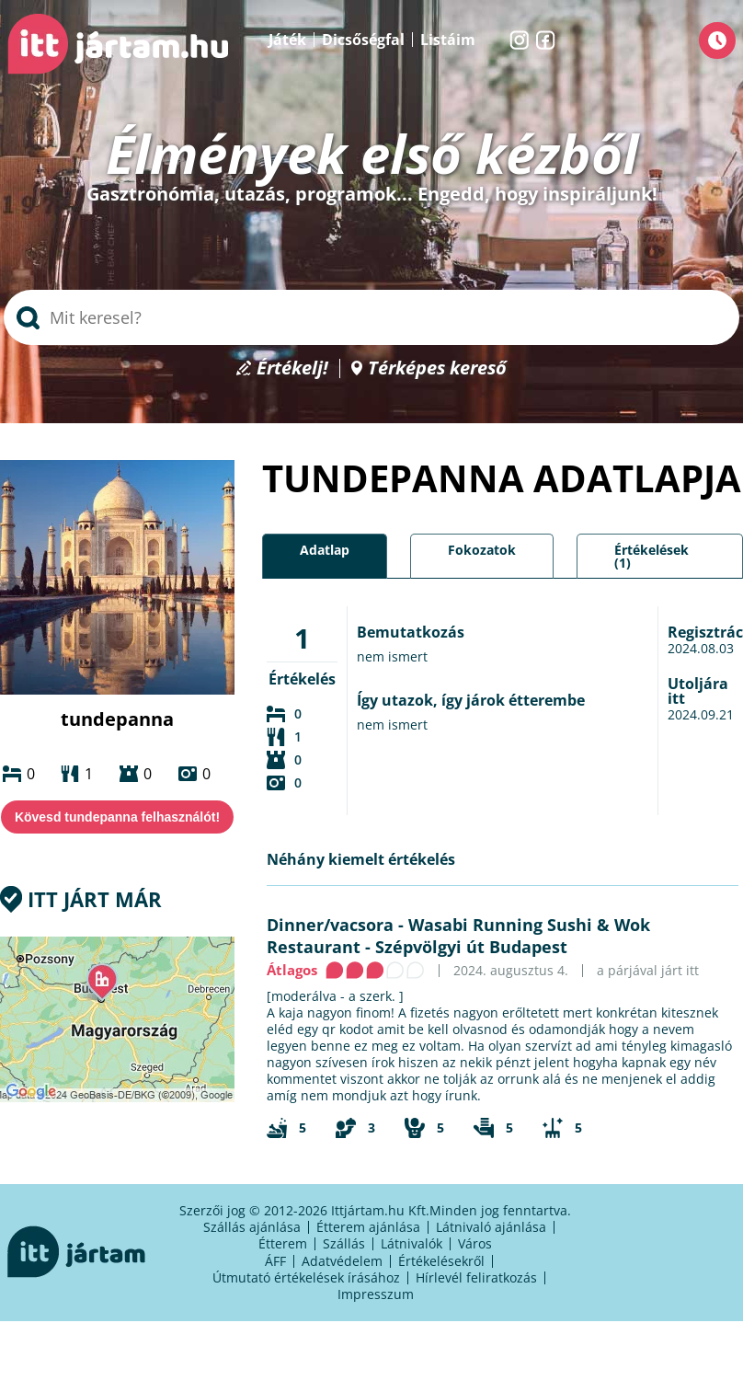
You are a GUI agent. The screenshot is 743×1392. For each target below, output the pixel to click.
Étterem (282, 1243)
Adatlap (324, 549)
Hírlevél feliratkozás (476, 1277)
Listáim (447, 39)
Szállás (344, 1243)
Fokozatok (482, 549)
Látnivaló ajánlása (491, 1227)
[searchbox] (371, 317)
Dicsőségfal (363, 39)
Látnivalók (411, 1243)
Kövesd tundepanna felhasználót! (117, 817)
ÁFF (275, 1261)
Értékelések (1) (651, 556)
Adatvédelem (342, 1261)
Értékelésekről (441, 1261)
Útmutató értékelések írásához (306, 1277)
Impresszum (375, 1294)
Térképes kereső (437, 368)
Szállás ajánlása (252, 1227)
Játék (287, 39)
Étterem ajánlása (368, 1227)
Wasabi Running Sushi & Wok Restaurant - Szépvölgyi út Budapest (458, 936)
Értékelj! (292, 368)
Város (475, 1243)
